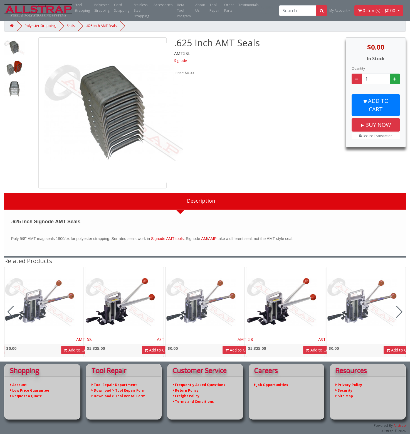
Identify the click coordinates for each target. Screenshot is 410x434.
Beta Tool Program (184, 10)
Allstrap (400, 425)
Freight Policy (186, 396)
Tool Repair (214, 8)
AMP (212, 238)
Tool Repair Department (114, 384)
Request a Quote (26, 396)
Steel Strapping (82, 8)
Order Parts (229, 8)
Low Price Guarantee (29, 390)
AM (204, 238)
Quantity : (359, 68)
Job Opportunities (271, 384)
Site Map (344, 396)
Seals (71, 25)
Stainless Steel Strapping (141, 10)
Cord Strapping (121, 8)
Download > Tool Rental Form (118, 396)
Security (343, 390)
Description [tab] (201, 200)
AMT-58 (84, 339)
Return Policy (186, 390)
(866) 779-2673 (268, 10)
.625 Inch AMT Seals (101, 25)
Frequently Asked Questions (199, 384)
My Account (338, 10)
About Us (200, 8)
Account (18, 384)
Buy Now (376, 124)
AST (160, 339)
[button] (399, 312)
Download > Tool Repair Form (118, 390)
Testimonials (248, 5)
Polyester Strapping (102, 8)
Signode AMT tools (167, 238)
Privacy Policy (348, 384)
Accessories (163, 5)
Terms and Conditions (193, 401)
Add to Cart (376, 105)
